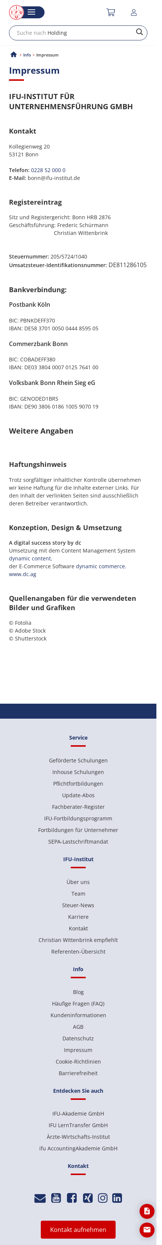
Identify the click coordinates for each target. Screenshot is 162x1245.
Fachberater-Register (78, 806)
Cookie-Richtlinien (78, 1061)
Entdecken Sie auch (78, 1090)
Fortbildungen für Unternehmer (78, 829)
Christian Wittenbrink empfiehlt (78, 939)
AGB (78, 1026)
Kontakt (78, 928)
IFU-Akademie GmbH (78, 1113)
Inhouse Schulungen (78, 772)
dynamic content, (30, 558)
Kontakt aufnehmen (78, 1230)
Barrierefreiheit (78, 1073)
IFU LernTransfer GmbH (78, 1125)
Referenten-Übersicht (78, 951)
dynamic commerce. (101, 566)
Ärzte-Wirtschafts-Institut (78, 1136)
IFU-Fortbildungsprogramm (78, 818)
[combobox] (78, 32)
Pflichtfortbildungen (78, 783)
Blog (78, 991)
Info (27, 55)
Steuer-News (78, 905)
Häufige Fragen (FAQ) (78, 1003)
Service (78, 737)
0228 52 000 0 (48, 170)
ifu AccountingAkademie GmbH (78, 1148)
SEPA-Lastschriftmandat (78, 841)
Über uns (78, 881)
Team (78, 893)
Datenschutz (78, 1038)
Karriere (78, 916)
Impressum (78, 1049)
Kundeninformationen (78, 1015)
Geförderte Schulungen (78, 760)
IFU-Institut (78, 859)
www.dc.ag (22, 574)
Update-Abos (78, 795)
